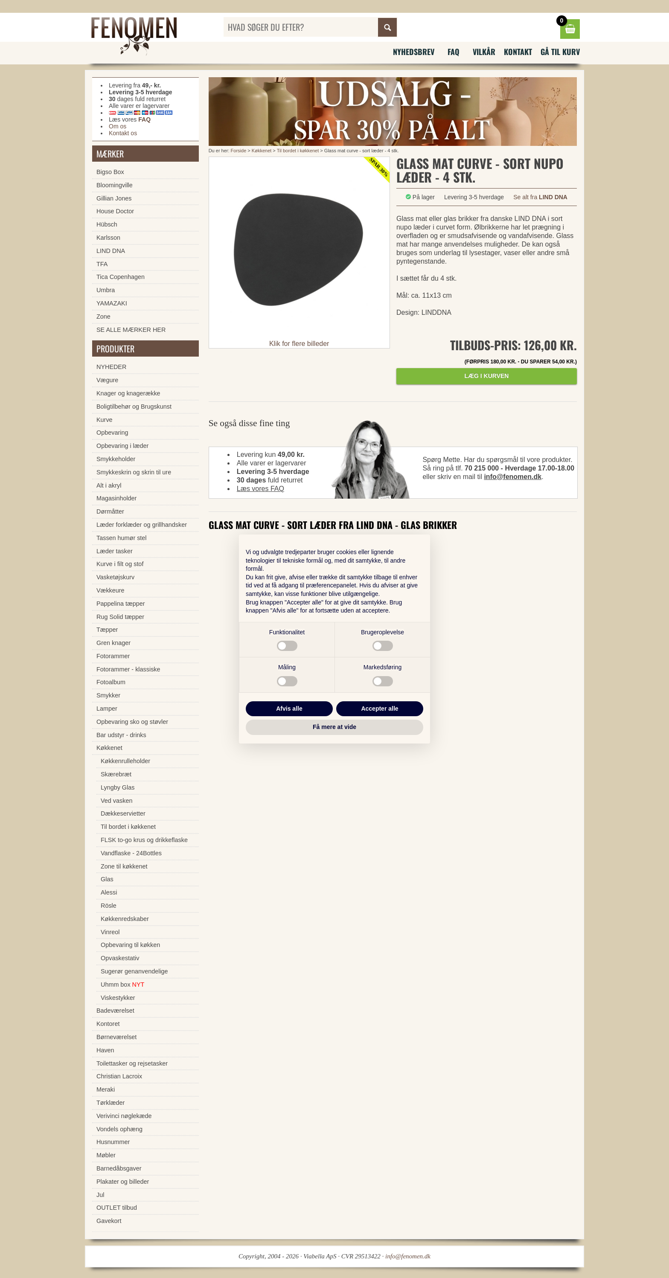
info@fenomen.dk (512, 476)
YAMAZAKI (111, 303)
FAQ (454, 51)
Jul (100, 1194)
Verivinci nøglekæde (124, 1115)
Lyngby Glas (117, 787)
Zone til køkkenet (124, 866)
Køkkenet (261, 150)
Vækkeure (110, 590)
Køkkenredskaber (125, 918)
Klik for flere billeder (299, 343)
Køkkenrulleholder (125, 761)
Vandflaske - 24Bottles (131, 853)
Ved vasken (116, 800)
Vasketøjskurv (115, 577)
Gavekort (108, 1220)
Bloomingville (114, 185)
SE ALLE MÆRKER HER (131, 329)
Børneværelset (116, 1037)
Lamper (106, 708)
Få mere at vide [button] (334, 726)
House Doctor (115, 211)
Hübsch (106, 224)
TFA (102, 264)
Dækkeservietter (123, 813)
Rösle (108, 905)
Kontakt (518, 51)
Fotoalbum (110, 682)
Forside (239, 150)
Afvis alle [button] (289, 708)
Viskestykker (118, 997)
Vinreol (110, 932)
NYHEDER (111, 366)
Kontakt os (123, 133)
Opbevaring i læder (122, 445)
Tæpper (107, 629)
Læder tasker (114, 551)
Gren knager (113, 642)
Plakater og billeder (122, 1181)
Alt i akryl (108, 485)
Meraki (105, 1089)
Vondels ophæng (119, 1129)
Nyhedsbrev (413, 51)
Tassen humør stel (121, 537)
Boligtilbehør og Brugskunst (134, 406)
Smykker (108, 695)
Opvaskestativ (120, 958)
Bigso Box (110, 171)
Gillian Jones (113, 198)
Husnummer (113, 1142)
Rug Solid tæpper (120, 616)
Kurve (104, 419)
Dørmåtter (110, 511)
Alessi (109, 892)
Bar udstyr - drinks (121, 735)
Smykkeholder (115, 459)
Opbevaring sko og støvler (132, 721)
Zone (103, 316)
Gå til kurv (560, 51)
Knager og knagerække (128, 393)
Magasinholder (116, 498)
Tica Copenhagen (120, 276)
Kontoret (107, 1023)
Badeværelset (115, 1010)
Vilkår (484, 51)
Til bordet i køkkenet (298, 150)
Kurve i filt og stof (119, 564)
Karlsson (108, 237)
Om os (117, 126)
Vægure (107, 380)
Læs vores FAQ (260, 488)
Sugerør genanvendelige (134, 971)
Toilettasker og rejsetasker (132, 1063)
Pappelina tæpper (120, 603)
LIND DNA (110, 250)
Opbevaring (112, 432)
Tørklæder (110, 1102)
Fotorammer (113, 656)
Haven (105, 1050)
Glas (107, 879)
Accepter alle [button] (379, 708)
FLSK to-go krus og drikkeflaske (144, 840)
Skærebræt (116, 774)
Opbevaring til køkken (130, 944)
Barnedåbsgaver (119, 1168)
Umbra (105, 290)
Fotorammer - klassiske (128, 669)
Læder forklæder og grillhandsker (141, 524)
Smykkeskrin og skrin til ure (133, 472)
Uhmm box (122, 984)
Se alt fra (540, 197)
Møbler (106, 1155)
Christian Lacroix (119, 1076)
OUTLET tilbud (116, 1207)
